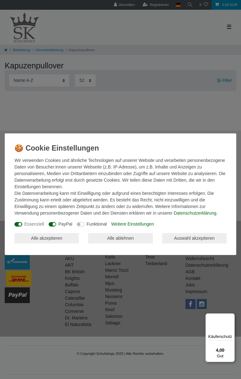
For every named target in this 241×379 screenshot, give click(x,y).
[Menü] (231, 317)
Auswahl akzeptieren (194, 238)
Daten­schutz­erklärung (195, 213)
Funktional (97, 224)
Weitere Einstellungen (132, 224)
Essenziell (34, 224)
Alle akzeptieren (46, 238)
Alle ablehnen (120, 238)
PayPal (65, 224)
